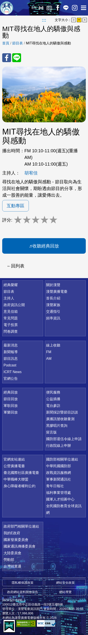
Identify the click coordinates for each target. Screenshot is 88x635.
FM (48, 352)
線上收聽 (41, 7)
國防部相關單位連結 (62, 459)
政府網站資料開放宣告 (22, 592)
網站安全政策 (65, 582)
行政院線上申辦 (58, 445)
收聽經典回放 (45, 245)
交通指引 (53, 311)
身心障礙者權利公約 (19, 486)
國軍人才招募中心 (60, 499)
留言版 (51, 432)
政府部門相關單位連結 (21, 526)
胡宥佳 (31, 172)
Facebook (57, 7)
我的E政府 (12, 533)
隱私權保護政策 (22, 582)
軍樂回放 (11, 412)
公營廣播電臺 (14, 466)
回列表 (17, 265)
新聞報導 (11, 352)
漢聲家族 (53, 305)
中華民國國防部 (58, 466)
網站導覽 (65, 592)
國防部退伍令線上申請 (64, 439)
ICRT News (13, 372)
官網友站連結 (14, 459)
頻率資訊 (53, 318)
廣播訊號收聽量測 (60, 419)
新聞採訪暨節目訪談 (62, 412)
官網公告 (11, 378)
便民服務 (53, 392)
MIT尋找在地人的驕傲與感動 (48, 43)
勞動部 (9, 560)
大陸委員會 (12, 553)
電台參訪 (53, 406)
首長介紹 (53, 298)
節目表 (17, 43)
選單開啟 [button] (83, 7)
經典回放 (49, 7)
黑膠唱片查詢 (56, 425)
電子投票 (11, 325)
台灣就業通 (12, 566)
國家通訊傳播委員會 (19, 546)
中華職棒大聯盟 (16, 479)
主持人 (9, 298)
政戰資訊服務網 (58, 473)
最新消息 (11, 345)
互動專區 (15, 205)
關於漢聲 (53, 285)
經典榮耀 (11, 285)
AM (48, 358)
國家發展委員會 (16, 540)
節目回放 (11, 399)
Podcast (10, 365)
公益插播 (53, 399)
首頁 (5, 43)
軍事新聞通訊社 (58, 479)
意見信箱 (11, 311)
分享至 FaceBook (6, 57)
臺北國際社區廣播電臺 (21, 473)
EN (33, 8)
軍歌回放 (11, 406)
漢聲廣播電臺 (6, 7)
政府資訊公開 (14, 305)
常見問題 (11, 318)
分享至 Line (16, 57)
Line (65, 7)
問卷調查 (11, 331)
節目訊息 (11, 358)
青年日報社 (55, 486)
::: (44, 20)
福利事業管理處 (58, 493)
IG (74, 7)
